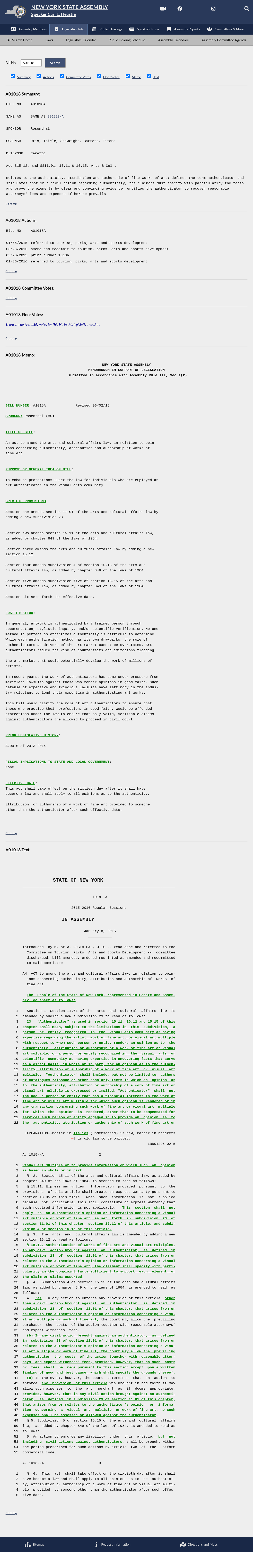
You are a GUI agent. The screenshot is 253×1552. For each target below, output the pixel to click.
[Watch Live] (154, 10)
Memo (141, 87)
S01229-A (56, 126)
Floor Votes (114, 87)
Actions (49, 87)
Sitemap (34, 1544)
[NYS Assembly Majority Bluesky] (223, 10)
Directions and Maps (198, 1544)
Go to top (11, 213)
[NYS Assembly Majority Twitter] (188, 10)
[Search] (240, 10)
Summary (24, 87)
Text (161, 87)
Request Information (111, 1544)
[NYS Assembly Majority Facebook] (171, 10)
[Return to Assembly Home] (64, 13)
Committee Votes (80, 87)
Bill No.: (11, 70)
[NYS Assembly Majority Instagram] (206, 10)
